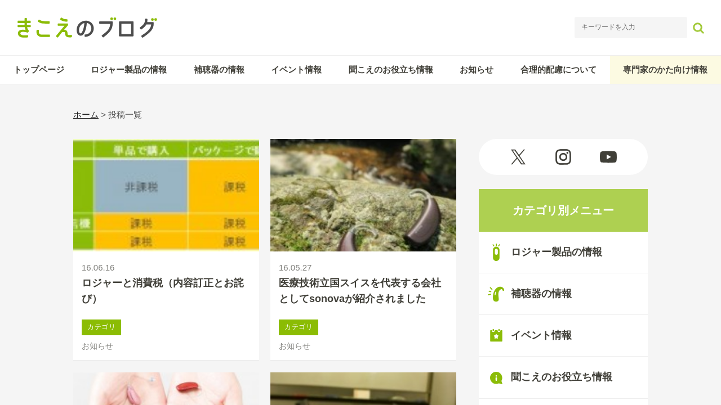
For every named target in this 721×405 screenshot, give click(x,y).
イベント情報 (296, 69)
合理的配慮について (558, 69)
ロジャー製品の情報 (129, 69)
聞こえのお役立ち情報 (391, 69)
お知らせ (476, 69)
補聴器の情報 (219, 69)
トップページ (39, 69)
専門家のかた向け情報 (665, 69)
